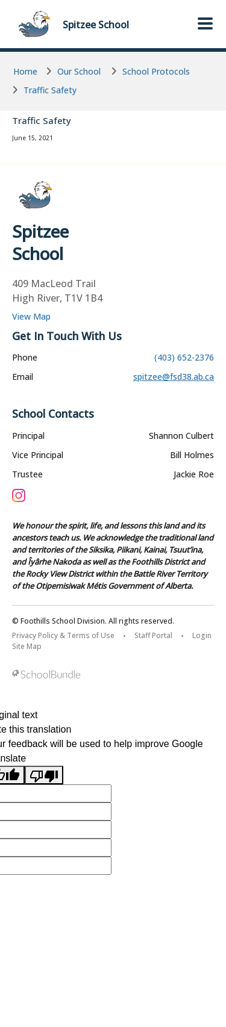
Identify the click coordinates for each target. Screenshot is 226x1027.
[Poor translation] (44, 775)
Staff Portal (153, 635)
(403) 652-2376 (184, 357)
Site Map (27, 646)
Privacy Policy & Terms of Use (63, 635)
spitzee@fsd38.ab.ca (173, 376)
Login (202, 635)
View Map (31, 316)
